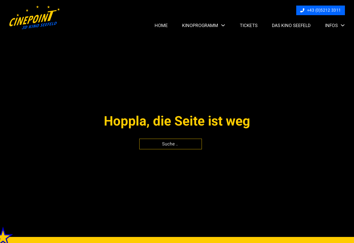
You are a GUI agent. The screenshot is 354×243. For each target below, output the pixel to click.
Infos (331, 25)
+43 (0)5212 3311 (320, 10)
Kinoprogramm (200, 25)
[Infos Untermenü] (342, 25)
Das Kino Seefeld (291, 25)
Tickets (249, 25)
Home (161, 25)
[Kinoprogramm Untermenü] (223, 25)
